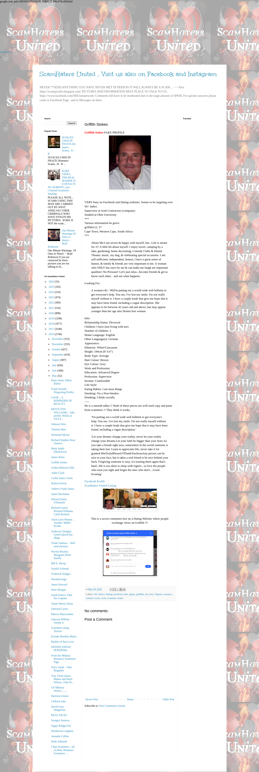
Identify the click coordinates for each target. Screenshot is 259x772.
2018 (52, 323)
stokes (120, 598)
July (54, 365)
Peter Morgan (58, 589)
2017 (52, 328)
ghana (132, 594)
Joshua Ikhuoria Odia (62, 467)
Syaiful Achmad (60, 568)
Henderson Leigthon (62, 731)
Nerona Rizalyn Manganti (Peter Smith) (61, 554)
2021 (52, 307)
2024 (52, 292)
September (58, 354)
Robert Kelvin (58, 483)
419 (95, 594)
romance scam (93, 598)
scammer (111, 598)
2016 (52, 334)
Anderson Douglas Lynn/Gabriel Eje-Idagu (62, 534)
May (54, 375)
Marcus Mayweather (62, 614)
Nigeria (158, 594)
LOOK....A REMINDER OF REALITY (61, 400)
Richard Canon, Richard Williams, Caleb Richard (62, 511)
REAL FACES (59, 715)
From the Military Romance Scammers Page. (63, 658)
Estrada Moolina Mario (63, 636)
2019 (52, 318)
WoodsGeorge (58, 579)
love (152, 594)
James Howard (59, 584)
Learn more (6, 51)
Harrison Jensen (60, 696)
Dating (109, 594)
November (58, 344)
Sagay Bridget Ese (61, 725)
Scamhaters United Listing (100, 485)
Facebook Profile (95, 481)
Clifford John (58, 701)
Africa (101, 594)
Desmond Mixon (60, 434)
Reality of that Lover (62, 641)
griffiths (140, 594)
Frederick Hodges (60, 573)
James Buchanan (60, 494)
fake (126, 594)
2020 (52, 313)
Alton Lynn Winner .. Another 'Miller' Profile (62, 522)
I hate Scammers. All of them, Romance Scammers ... (62, 750)
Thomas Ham (58, 429)
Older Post (168, 699)
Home (130, 699)
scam (103, 598)
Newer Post (91, 699)
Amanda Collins (60, 736)
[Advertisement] (101, 26)
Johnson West (58, 424)
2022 (52, 302)
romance (168, 594)
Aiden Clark (57, 472)
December (58, 338)
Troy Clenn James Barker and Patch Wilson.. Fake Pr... (62, 679)
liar (147, 594)
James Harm (58, 457)
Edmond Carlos (59, 608)
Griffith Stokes (59, 462)
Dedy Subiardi (59, 741)
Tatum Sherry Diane (62, 603)
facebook (118, 594)
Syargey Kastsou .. (61, 720)
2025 (52, 286)
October (56, 349)
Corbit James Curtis (62, 478)
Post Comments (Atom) (112, 705)
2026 (52, 281)
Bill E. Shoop (58, 563)
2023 (52, 297)
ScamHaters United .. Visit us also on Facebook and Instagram (128, 74)
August (56, 359)
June (54, 370)
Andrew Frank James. (63, 488)
